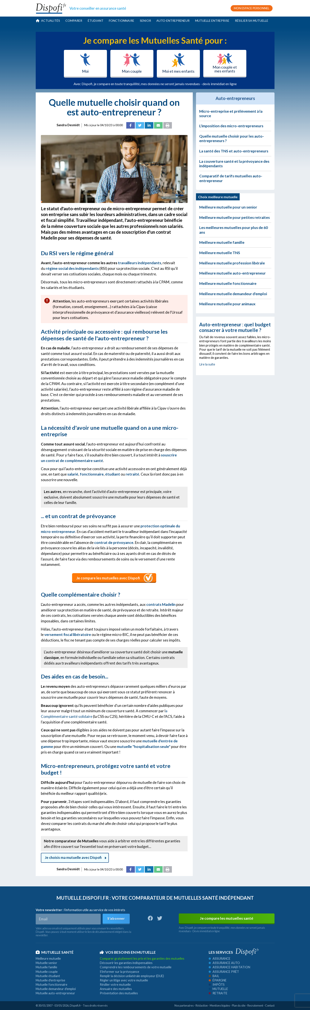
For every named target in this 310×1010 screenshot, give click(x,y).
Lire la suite (207, 364)
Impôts (217, 984)
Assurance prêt (224, 971)
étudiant (112, 474)
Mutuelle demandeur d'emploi (56, 989)
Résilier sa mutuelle (251, 20)
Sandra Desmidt (68, 125)
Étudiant (95, 20)
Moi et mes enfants (178, 63)
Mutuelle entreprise (212, 20)
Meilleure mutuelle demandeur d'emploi (233, 294)
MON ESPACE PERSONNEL (251, 8)
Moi (85, 63)
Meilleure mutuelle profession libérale (232, 263)
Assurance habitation (229, 967)
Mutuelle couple (47, 971)
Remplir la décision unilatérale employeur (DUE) (132, 976)
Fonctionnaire (121, 20)
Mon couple (132, 63)
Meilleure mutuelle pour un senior (228, 207)
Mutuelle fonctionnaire (51, 984)
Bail (214, 976)
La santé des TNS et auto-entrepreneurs (233, 151)
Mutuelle (218, 989)
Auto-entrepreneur (173, 20)
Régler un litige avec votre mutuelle (124, 980)
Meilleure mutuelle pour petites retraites (234, 217)
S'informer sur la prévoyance (119, 971)
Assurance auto (224, 963)
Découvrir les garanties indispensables (126, 963)
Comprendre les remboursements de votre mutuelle (135, 967)
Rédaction (202, 1005)
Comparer (73, 20)
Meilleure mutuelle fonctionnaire (227, 283)
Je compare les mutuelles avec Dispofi (108, 578)
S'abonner (116, 918)
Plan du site (238, 1005)
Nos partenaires (184, 1005)
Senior (145, 20)
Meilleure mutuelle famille (221, 242)
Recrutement (255, 1005)
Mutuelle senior (46, 963)
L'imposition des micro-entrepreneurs (231, 126)
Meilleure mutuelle (48, 958)
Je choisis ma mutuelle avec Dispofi (75, 857)
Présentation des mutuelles (119, 993)
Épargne (218, 980)
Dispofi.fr (75, 1005)
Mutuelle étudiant (48, 976)
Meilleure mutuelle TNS (219, 252)
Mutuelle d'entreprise (50, 980)
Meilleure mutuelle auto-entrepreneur (232, 273)
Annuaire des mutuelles (116, 989)
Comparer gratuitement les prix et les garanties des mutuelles (142, 958)
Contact (270, 1005)
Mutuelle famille (46, 967)
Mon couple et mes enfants (225, 63)
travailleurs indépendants (139, 263)
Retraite (218, 993)
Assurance (219, 958)
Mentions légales (220, 1005)
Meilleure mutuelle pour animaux (227, 304)
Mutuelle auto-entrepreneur (55, 993)
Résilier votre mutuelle (115, 984)
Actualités (48, 20)
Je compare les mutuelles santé (226, 918)
